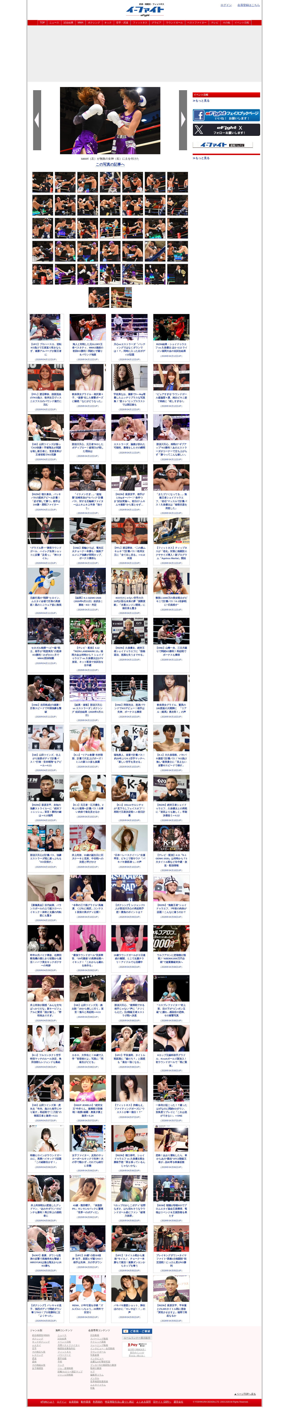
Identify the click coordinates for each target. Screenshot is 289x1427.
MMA (80, 22)
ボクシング (94, 22)
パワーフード (64, 1355)
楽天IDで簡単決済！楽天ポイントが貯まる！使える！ (137, 1349)
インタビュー (97, 1358)
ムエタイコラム (98, 1385)
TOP (42, 22)
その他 (226, 22)
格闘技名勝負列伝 (66, 1348)
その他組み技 (38, 1365)
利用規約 (98, 1401)
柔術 (34, 1361)
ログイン (226, 5)
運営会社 (178, 1401)
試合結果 (68, 22)
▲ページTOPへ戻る (245, 1394)
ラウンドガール (174, 22)
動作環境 (86, 1401)
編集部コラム (97, 1375)
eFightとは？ (47, 1401)
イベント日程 (242, 22)
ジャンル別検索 (65, 1375)
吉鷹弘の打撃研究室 (100, 1361)
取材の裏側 (95, 1368)
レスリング (37, 1355)
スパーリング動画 (99, 1338)
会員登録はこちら (248, 5)
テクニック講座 (98, 1342)
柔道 (34, 1358)
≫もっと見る (201, 100)
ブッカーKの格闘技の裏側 (103, 1365)
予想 (60, 1361)
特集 (92, 1388)
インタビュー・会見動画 (102, 1348)
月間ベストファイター (69, 1345)
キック (108, 22)
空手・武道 (122, 22)
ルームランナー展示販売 (137, 1337)
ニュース (54, 22)
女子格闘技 (37, 1368)
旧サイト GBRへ (162, 1401)
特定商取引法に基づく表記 (119, 1401)
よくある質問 (143, 1401)
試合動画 (94, 1335)
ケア (92, 1371)
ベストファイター (197, 22)
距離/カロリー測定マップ (70, 1371)
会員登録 (73, 1401)
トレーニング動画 (99, 1345)
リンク (61, 1365)
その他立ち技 (38, 1352)
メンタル (94, 1378)
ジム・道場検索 (65, 1368)
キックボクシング (41, 1342)
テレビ (214, 22)
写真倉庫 (94, 1355)
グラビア (156, 22)
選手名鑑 (62, 1358)
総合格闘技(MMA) (41, 1335)
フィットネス (140, 22)
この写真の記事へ (110, 164)
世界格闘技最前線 (99, 1381)
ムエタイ (36, 1345)
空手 (34, 1348)
